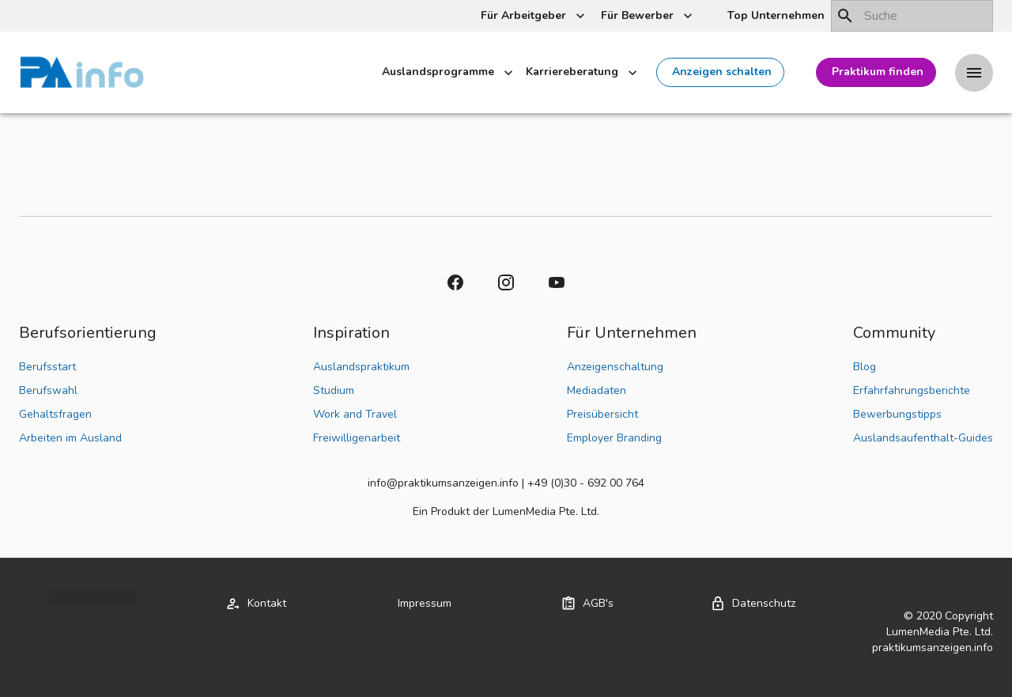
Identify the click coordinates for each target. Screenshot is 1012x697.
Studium (333, 390)
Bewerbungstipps (897, 414)
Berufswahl (48, 390)
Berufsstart (47, 366)
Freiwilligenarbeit (356, 437)
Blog (864, 366)
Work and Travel (355, 414)
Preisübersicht (602, 414)
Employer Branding (614, 437)
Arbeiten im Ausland (70, 437)
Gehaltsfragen (55, 414)
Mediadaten (596, 390)
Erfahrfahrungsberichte (911, 390)
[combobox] (912, 16)
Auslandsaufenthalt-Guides (923, 437)
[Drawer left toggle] (974, 73)
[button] (774, 16)
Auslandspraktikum (361, 366)
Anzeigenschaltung (615, 366)
